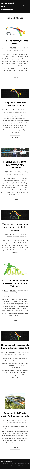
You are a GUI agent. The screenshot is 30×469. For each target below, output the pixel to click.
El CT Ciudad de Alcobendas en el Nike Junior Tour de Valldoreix (15, 283)
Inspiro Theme (11, 466)
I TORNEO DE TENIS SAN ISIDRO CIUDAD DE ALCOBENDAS (14, 165)
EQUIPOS (13, 48)
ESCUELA (13, 290)
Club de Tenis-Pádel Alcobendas (8, 6)
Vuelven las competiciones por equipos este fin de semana (15, 227)
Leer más (16, 77)
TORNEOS (13, 172)
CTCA (6, 48)
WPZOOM (20, 466)
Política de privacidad (7, 461)
